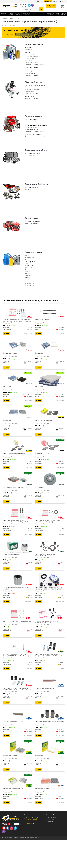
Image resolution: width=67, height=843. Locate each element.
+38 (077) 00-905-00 (32, 820)
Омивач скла (28, 267)
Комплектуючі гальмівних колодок (35, 64)
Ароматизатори (29, 285)
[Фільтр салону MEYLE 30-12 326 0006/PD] (17, 379)
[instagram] (11, 831)
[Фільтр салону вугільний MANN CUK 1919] (17, 750)
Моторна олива (29, 257)
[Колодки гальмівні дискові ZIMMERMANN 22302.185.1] (49, 446)
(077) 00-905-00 (20, 4)
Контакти (55, 1)
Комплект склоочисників (42, 319)
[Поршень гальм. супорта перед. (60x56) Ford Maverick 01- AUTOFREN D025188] (17, 581)
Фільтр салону (29, 54)
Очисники (27, 277)
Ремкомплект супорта (31, 62)
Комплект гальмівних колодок (43, 421)
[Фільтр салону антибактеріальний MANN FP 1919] (17, 783)
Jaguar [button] (20, 34)
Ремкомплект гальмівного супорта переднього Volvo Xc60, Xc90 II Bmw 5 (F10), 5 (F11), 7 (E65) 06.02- (48, 590)
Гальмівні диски (29, 123)
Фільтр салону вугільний (10, 353)
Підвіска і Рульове (33, 82)
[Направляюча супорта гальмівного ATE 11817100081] (49, 682)
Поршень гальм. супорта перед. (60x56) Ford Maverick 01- (16, 590)
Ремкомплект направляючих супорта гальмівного (49, 724)
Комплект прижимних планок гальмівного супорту (15, 623)
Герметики (28, 275)
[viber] (4, 834)
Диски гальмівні (29, 60)
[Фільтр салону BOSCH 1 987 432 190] (49, 345)
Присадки (27, 279)
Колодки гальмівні (30, 58)
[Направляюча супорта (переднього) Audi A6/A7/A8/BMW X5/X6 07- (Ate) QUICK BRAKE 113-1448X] (49, 615)
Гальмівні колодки (30, 121)
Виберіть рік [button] (9, 34)
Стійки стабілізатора (31, 69)
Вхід (62, 1)
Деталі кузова (31, 218)
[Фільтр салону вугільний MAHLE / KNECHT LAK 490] (49, 783)
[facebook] (7, 831)
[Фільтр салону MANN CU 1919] (49, 750)
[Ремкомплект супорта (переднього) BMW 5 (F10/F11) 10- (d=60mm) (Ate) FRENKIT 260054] (49, 547)
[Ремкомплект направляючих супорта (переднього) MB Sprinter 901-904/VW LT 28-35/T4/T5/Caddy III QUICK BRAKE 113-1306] (17, 514)
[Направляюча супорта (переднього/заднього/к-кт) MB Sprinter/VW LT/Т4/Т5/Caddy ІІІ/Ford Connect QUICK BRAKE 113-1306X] (17, 312)
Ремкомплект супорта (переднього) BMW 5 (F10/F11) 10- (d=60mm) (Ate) (47, 556)
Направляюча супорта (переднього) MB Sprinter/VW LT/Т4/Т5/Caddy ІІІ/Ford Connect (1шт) (17, 657)
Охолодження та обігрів (36, 150)
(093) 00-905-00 (21, 6)
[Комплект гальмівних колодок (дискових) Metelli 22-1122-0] (17, 446)
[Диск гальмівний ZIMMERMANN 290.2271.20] (17, 480)
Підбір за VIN (51, 6)
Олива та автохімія (33, 252)
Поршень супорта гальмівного (11, 555)
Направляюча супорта (31, 129)
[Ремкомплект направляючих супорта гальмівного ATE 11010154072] (49, 716)
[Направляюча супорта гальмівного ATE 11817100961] (17, 716)
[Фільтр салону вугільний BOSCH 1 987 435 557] (17, 345)
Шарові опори (29, 71)
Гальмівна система (33, 116)
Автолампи (28, 49)
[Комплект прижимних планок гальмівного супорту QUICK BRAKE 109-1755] (17, 615)
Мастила (27, 273)
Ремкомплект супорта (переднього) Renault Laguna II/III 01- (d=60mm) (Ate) (47, 522)
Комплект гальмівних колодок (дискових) (15, 454)
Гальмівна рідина (29, 265)
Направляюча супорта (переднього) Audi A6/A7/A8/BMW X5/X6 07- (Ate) (47, 623)
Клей (26, 281)
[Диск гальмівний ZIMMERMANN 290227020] (49, 480)
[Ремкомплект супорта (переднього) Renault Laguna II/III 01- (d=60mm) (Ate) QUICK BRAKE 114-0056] (49, 514)
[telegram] (15, 831)
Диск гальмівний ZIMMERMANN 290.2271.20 (15, 488)
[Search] (40, 9)
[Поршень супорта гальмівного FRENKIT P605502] (17, 547)
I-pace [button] (29, 34)
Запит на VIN (47, 1)
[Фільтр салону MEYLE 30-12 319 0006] (49, 379)
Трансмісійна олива (30, 259)
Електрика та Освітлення (36, 184)
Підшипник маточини (31, 87)
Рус (41, 1)
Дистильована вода (30, 269)
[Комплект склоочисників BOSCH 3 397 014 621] (49, 312)
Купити (6, 333)
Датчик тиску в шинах (31, 98)
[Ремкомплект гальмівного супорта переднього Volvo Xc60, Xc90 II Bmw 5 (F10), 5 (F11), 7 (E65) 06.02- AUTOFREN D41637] (49, 581)
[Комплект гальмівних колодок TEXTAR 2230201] (49, 413)
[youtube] (4, 831)
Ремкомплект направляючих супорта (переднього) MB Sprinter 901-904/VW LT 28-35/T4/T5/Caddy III (16, 522)
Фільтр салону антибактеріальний (13, 791)
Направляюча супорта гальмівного (45, 690)
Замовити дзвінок (31, 822)
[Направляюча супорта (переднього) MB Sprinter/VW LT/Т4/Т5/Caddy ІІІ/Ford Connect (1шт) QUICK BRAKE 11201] (17, 648)
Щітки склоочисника (31, 75)
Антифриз (27, 263)
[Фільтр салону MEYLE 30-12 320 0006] (17, 413)
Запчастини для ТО (34, 44)
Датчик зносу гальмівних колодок (34, 136)
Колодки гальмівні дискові (42, 454)
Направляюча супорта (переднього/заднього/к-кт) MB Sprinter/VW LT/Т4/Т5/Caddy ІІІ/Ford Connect (17, 320)
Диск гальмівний (39, 488)
